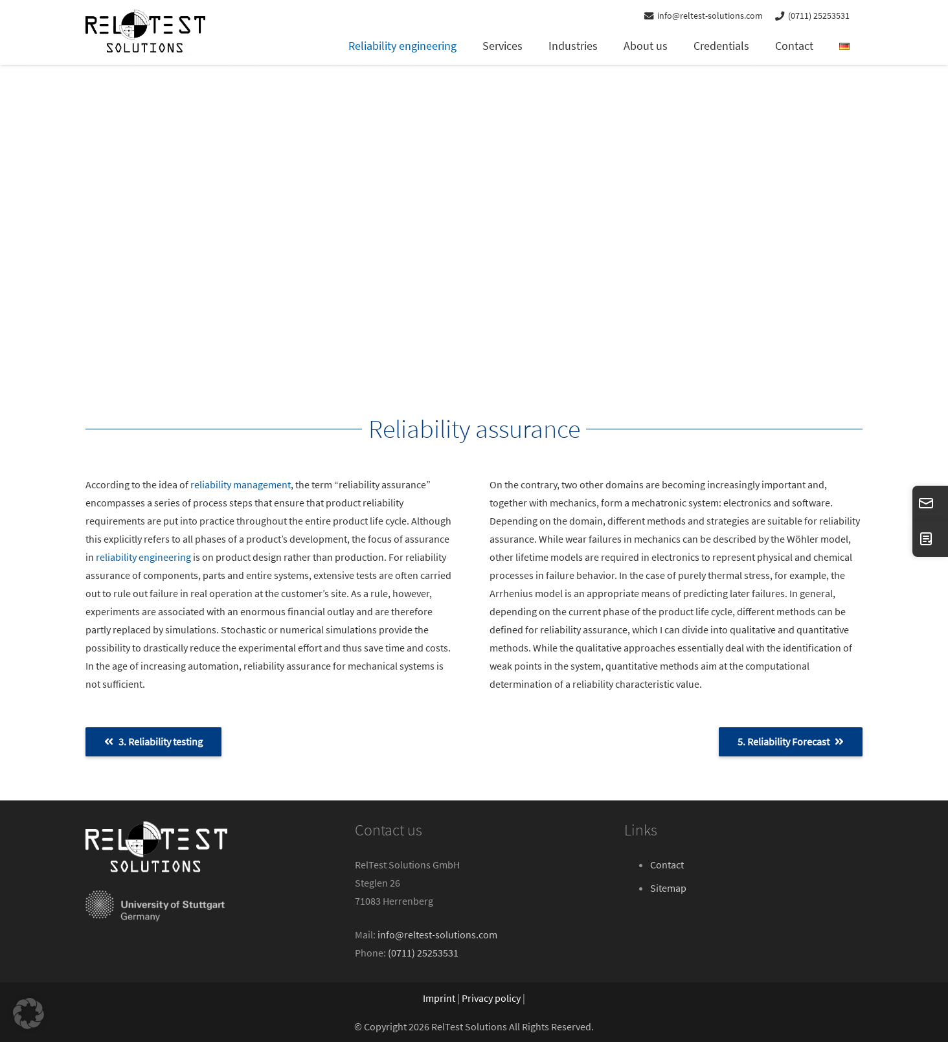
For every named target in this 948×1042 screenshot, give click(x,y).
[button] (28, 1013)
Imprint (439, 997)
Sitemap (668, 887)
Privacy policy (491, 997)
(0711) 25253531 (423, 952)
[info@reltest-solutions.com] (930, 503)
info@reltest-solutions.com (437, 934)
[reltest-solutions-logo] (145, 32)
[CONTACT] (930, 539)
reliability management (240, 484)
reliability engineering (143, 556)
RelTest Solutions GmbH (407, 864)
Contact (667, 864)
